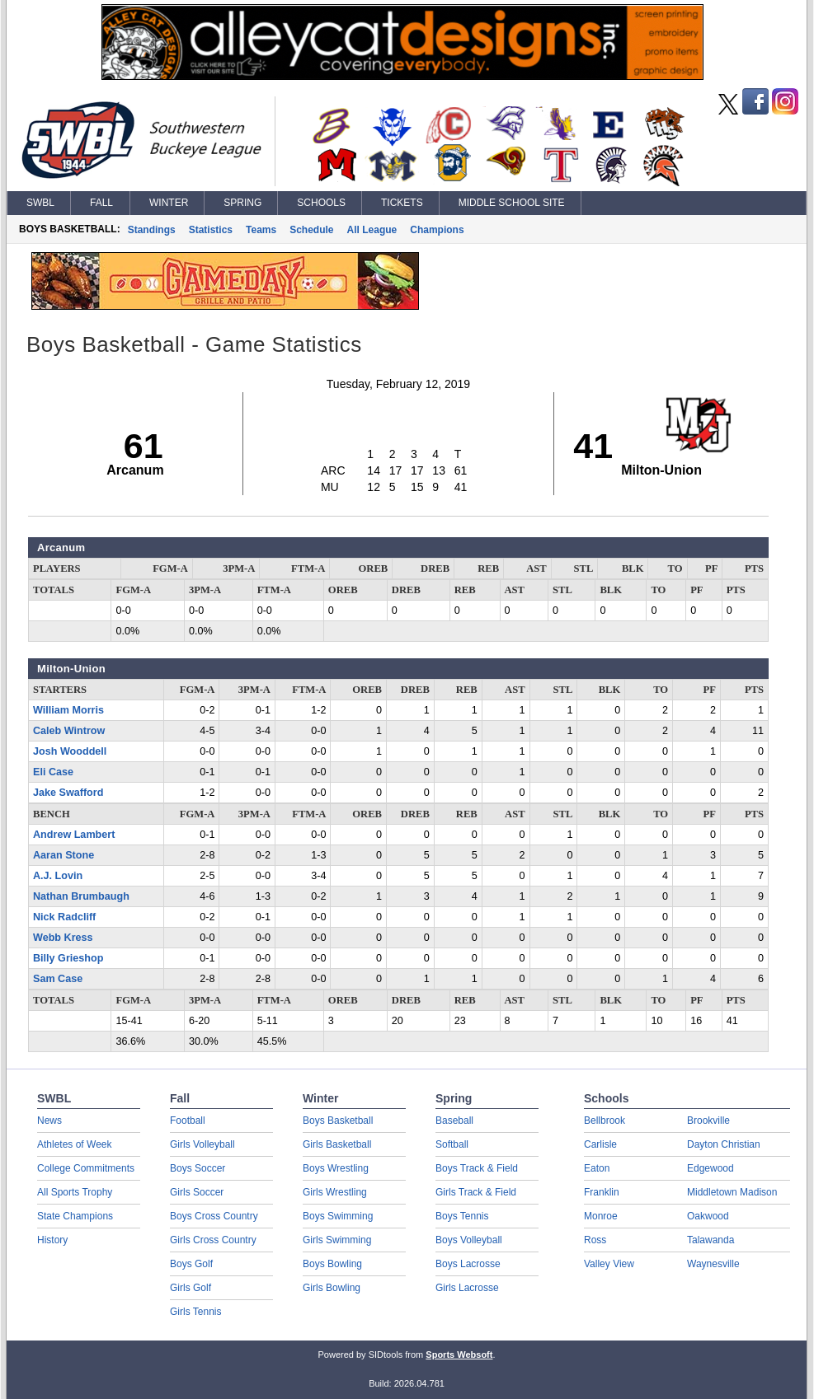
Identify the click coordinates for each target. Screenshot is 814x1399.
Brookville (708, 1120)
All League (372, 230)
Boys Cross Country (214, 1216)
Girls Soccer (196, 1192)
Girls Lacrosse (467, 1288)
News (49, 1120)
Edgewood (710, 1168)
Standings (152, 230)
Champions (436, 230)
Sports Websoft (459, 1354)
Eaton (596, 1168)
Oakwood (708, 1216)
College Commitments (85, 1168)
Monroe (601, 1216)
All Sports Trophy (74, 1192)
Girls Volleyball (202, 1144)
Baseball (454, 1120)
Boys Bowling (332, 1264)
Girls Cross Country (213, 1240)
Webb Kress (63, 937)
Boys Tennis (461, 1216)
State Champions (75, 1216)
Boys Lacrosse (468, 1264)
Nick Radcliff (64, 917)
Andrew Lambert (74, 834)
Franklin (601, 1192)
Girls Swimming (337, 1240)
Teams (261, 230)
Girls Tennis (195, 1311)
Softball (451, 1144)
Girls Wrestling (335, 1192)
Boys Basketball (338, 1120)
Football (187, 1120)
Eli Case (53, 772)
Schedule (311, 230)
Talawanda (710, 1240)
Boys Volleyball (468, 1240)
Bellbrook (604, 1120)
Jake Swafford (68, 792)
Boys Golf (191, 1264)
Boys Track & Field (476, 1168)
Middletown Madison (732, 1192)
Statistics (211, 230)
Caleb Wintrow (69, 731)
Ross (595, 1240)
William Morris (68, 710)
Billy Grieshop (68, 958)
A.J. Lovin (57, 876)
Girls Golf (190, 1288)
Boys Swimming (338, 1216)
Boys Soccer (197, 1168)
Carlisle (600, 1144)
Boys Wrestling (336, 1168)
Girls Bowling (331, 1288)
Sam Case (57, 979)
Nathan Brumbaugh (81, 896)
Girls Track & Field (475, 1192)
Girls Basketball (337, 1144)
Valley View (609, 1264)
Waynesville (713, 1264)
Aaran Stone (63, 855)
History (52, 1240)
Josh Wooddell (69, 751)
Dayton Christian (723, 1144)
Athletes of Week (74, 1144)
